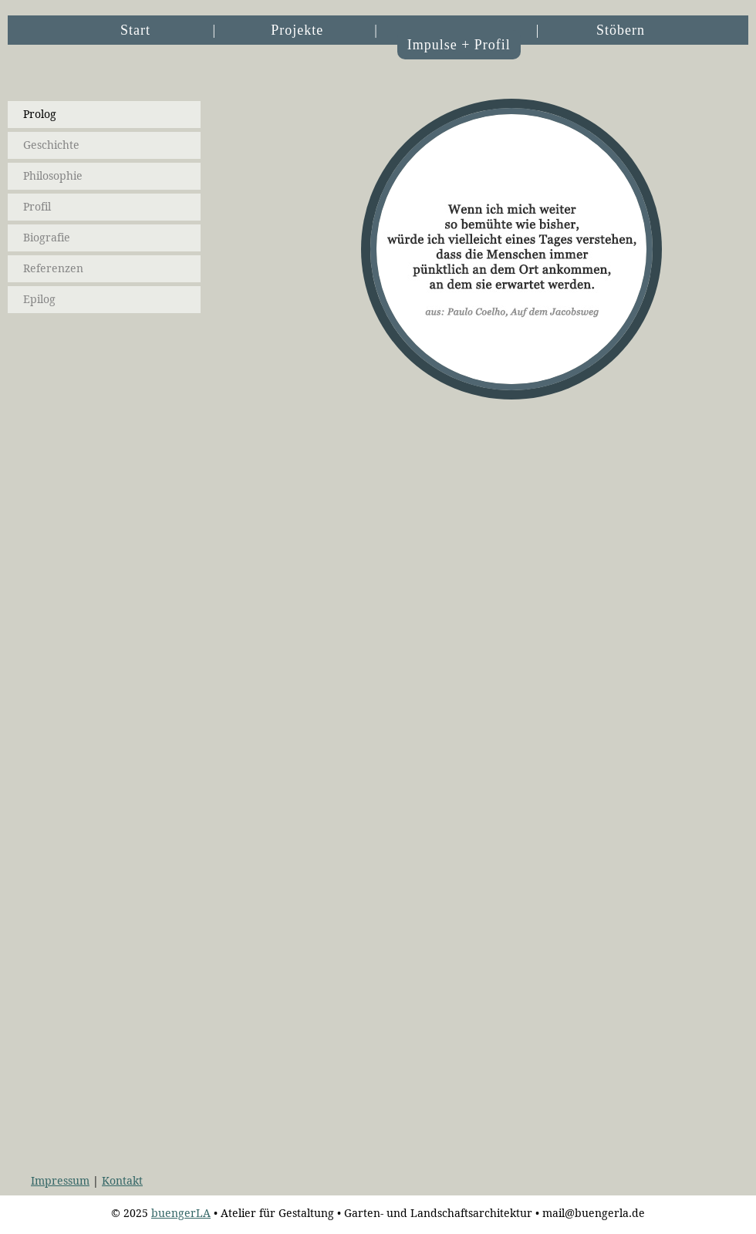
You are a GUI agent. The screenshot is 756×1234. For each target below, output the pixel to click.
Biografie (46, 237)
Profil (37, 207)
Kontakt (122, 1181)
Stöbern (620, 30)
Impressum (60, 1181)
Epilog (39, 299)
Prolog (39, 114)
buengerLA (181, 1213)
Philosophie (53, 176)
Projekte (297, 30)
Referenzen (53, 268)
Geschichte (51, 145)
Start (135, 30)
